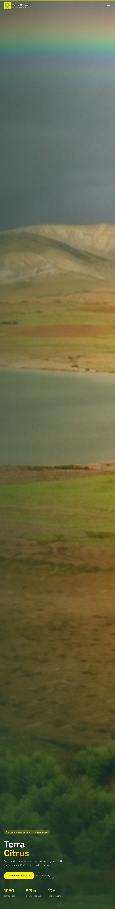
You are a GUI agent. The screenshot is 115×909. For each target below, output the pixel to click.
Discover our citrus (19, 875)
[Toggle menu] (108, 6)
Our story (45, 875)
